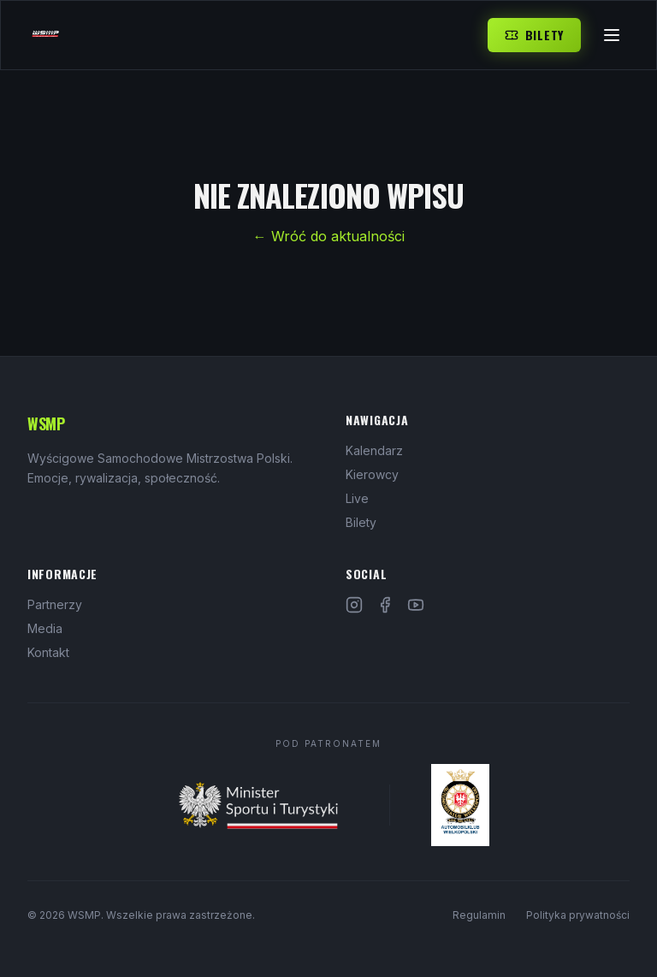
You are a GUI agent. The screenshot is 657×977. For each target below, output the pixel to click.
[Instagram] (354, 604)
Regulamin (479, 915)
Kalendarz (374, 450)
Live (357, 498)
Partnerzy (54, 604)
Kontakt (48, 652)
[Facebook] (385, 604)
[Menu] (612, 35)
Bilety (534, 35)
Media (44, 628)
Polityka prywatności (578, 915)
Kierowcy (372, 474)
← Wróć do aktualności (329, 236)
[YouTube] (415, 604)
